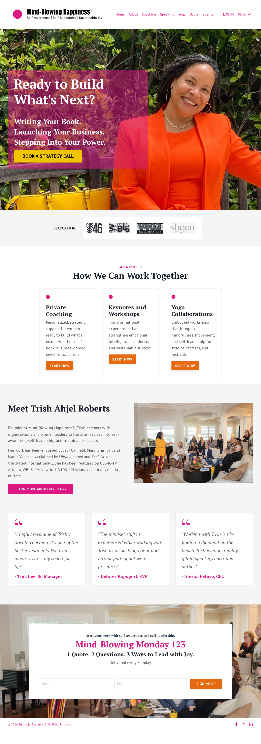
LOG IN (228, 14)
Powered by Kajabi (241, 734)
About (133, 14)
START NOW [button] (59, 366)
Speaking (166, 14)
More (244, 14)
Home (120, 14)
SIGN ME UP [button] (206, 684)
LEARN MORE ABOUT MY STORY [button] (40, 489)
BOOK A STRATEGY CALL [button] (48, 156)
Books (193, 14)
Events (207, 14)
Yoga (181, 14)
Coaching (149, 14)
